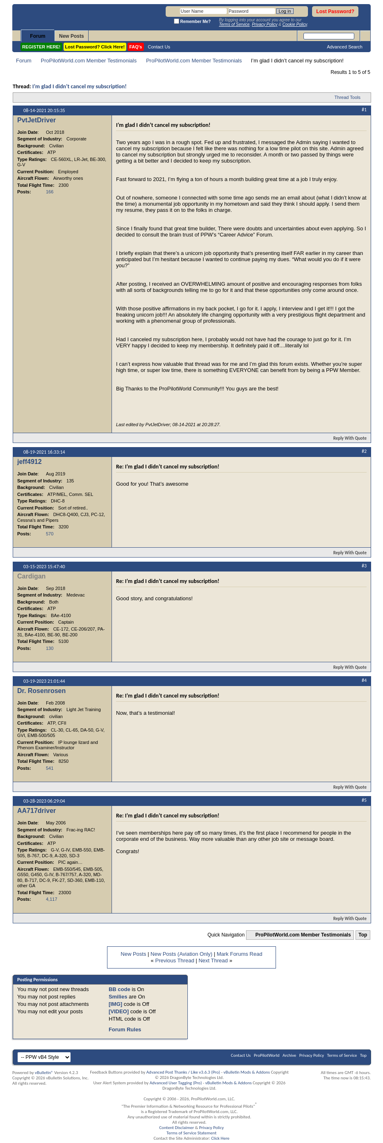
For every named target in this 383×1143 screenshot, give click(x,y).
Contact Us (159, 46)
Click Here (220, 1138)
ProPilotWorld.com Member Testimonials (89, 60)
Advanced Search (344, 46)
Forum (37, 36)
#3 (364, 566)
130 (49, 648)
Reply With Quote (346, 438)
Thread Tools (347, 97)
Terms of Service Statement (191, 1133)
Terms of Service (342, 1055)
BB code (119, 989)
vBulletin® (44, 1072)
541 (49, 768)
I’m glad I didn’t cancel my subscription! (79, 86)
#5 (364, 800)
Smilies (118, 997)
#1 (364, 109)
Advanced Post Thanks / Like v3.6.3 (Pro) (183, 1072)
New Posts (71, 36)
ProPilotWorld (267, 1055)
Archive (289, 1055)
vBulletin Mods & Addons (246, 1072)
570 (49, 533)
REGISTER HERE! (41, 46)
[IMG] (115, 1004)
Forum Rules (125, 1029)
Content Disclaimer (176, 1127)
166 (49, 191)
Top (362, 935)
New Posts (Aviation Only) (181, 954)
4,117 (51, 899)
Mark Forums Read (239, 954)
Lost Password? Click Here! (95, 46)
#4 (364, 680)
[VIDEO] (119, 1011)
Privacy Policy (311, 1055)
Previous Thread (174, 960)
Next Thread (213, 960)
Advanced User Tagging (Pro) (176, 1083)
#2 (364, 451)
